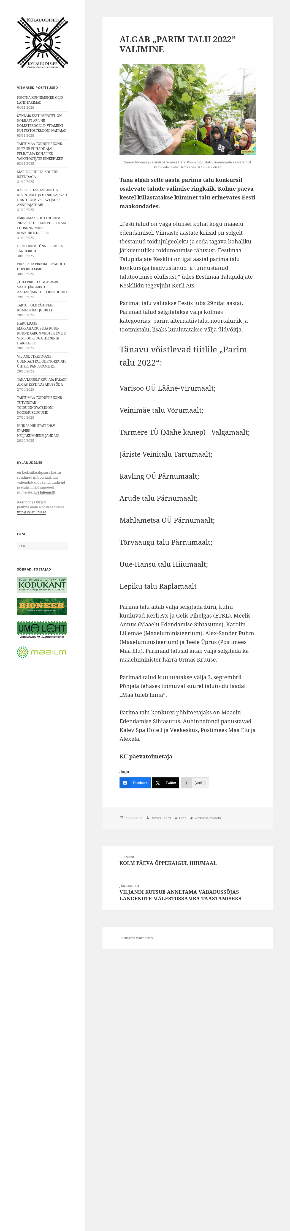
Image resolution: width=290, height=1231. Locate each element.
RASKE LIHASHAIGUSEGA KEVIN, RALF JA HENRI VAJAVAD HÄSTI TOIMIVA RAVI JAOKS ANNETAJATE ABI (42, 197)
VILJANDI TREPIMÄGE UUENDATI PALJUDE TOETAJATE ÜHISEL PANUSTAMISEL (41, 361)
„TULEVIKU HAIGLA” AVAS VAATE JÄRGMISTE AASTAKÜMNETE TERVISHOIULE (42, 287)
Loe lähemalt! (44, 492)
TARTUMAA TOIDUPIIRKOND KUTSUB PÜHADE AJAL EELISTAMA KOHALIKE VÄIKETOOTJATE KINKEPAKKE (40, 151)
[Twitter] (166, 782)
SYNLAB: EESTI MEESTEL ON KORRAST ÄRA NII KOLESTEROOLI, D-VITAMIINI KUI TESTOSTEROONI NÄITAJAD (42, 123)
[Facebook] (135, 782)
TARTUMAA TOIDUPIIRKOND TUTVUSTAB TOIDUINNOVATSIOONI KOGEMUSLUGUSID (39, 405)
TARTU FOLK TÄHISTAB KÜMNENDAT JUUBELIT (35, 307)
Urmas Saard (160, 818)
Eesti (182, 818)
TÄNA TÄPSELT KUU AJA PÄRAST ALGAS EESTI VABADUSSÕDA (42, 382)
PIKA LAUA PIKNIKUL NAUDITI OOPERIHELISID (41, 266)
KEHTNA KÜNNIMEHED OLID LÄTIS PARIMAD (40, 100)
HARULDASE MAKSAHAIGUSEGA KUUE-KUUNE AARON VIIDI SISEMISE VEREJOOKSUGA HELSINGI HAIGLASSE (41, 333)
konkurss (201, 818)
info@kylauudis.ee (31, 512)
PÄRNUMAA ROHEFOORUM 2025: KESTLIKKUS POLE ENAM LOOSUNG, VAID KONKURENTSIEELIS (41, 225)
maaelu (215, 818)
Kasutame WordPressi (137, 938)
